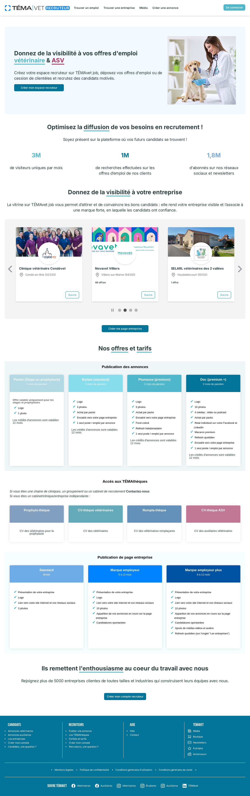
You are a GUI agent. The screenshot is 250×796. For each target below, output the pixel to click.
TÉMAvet (193, 785)
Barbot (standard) (95, 379)
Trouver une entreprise (119, 7)
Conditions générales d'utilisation (133, 769)
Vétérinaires (83, 785)
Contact (134, 734)
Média (143, 7)
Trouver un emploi (86, 7)
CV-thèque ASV (213, 510)
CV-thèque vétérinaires (95, 510)
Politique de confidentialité (94, 769)
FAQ (132, 730)
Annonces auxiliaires (19, 734)
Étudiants (151, 785)
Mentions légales (64, 769)
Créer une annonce (165, 7)
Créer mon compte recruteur (125, 696)
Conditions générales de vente (175, 769)
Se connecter (234, 7)
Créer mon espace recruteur (39, 87)
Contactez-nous (137, 491)
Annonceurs (197, 754)
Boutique (195, 737)
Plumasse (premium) (154, 379)
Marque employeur (125, 570)
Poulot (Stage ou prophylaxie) (37, 379)
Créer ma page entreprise (125, 328)
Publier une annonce (80, 730)
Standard (46, 570)
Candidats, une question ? (22, 746)
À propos (195, 748)
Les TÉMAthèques (79, 734)
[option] (49, 264)
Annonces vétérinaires (20, 730)
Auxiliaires (106, 785)
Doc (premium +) (213, 379)
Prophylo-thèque (37, 510)
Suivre (72, 294)
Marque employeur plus (203, 570)
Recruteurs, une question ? (83, 746)
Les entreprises (16, 738)
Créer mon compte (18, 742)
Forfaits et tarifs (77, 738)
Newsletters (197, 743)
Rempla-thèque (154, 510)
